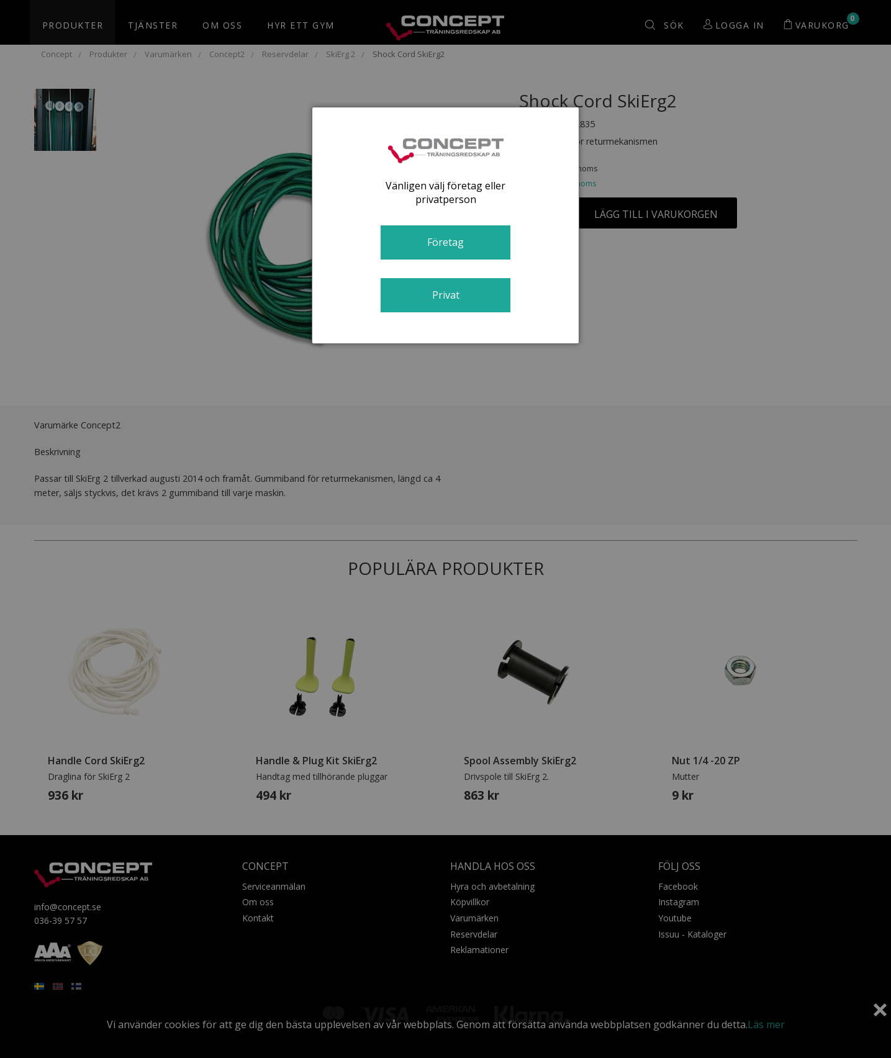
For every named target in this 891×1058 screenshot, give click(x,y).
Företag (445, 242)
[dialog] (445, 225)
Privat (445, 295)
